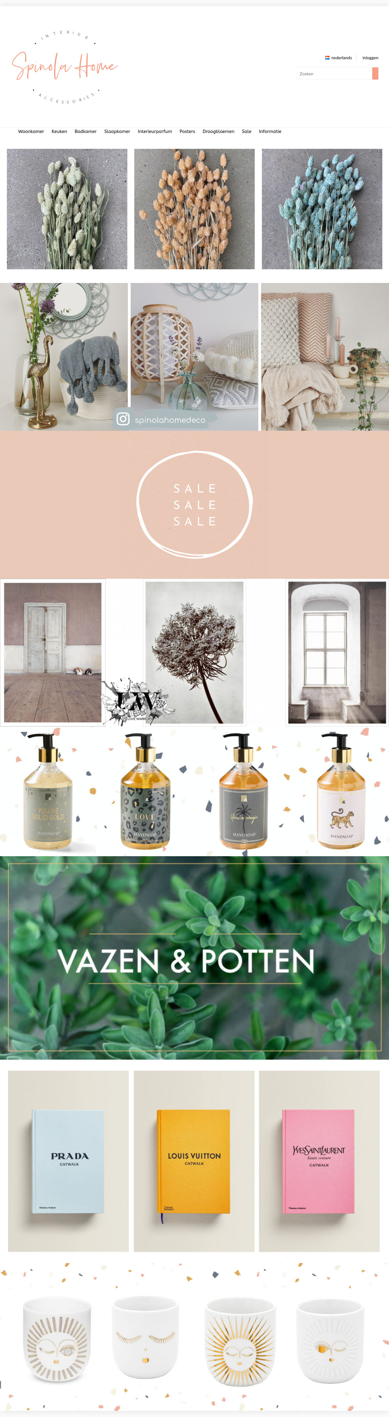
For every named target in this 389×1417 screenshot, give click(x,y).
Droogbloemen (218, 131)
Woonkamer (31, 131)
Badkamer (86, 131)
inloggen (370, 57)
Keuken (59, 131)
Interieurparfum (155, 131)
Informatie (270, 131)
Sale (246, 131)
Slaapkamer (117, 131)
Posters (187, 131)
